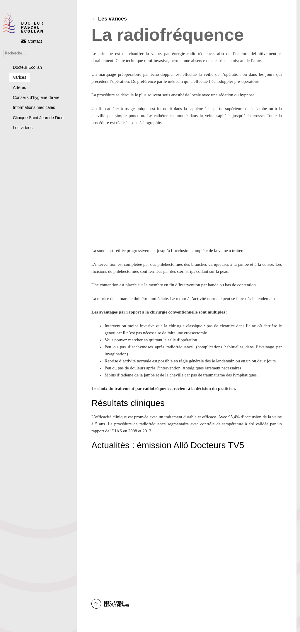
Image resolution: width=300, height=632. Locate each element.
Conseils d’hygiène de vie (36, 97)
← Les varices (109, 19)
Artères (19, 87)
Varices (19, 77)
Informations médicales (34, 107)
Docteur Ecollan (27, 67)
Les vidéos (23, 127)
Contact (31, 41)
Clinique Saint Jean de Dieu (38, 117)
